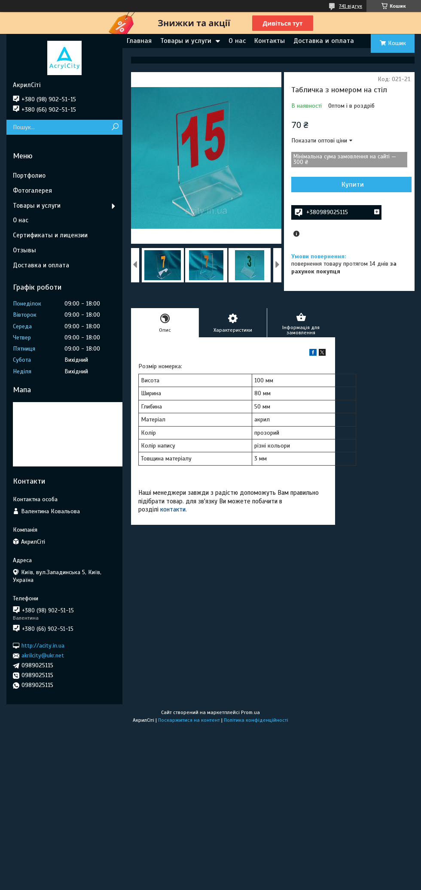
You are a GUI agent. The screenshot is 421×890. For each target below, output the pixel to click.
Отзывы (24, 250)
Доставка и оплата (323, 40)
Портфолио (29, 175)
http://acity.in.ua (42, 645)
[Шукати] (114, 127)
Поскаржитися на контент (189, 720)
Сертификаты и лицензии (50, 235)
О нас (237, 40)
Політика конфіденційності (256, 720)
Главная (139, 40)
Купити (353, 184)
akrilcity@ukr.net (42, 655)
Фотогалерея (32, 190)
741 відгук (350, 6)
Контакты (269, 40)
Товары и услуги (185, 40)
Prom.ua (250, 712)
